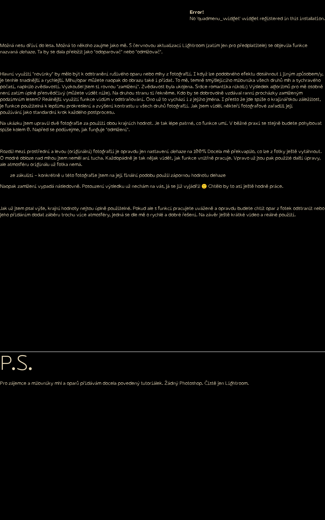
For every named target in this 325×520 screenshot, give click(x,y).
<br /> (108, 284)
